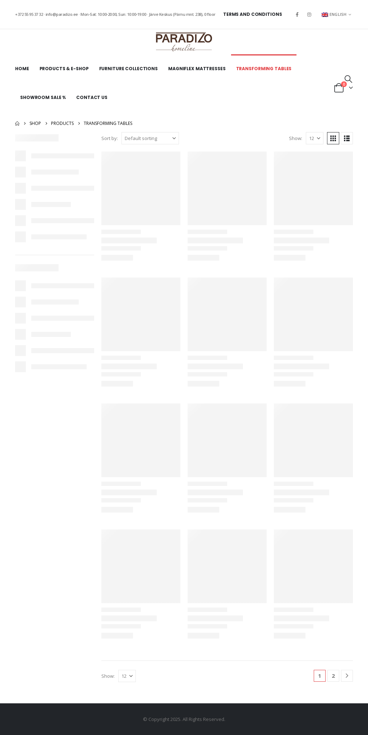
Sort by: (109, 138)
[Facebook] (297, 14)
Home (22, 69)
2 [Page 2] (333, 675)
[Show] (314, 138)
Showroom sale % (43, 97)
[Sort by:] (150, 138)
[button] (348, 79)
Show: (295, 138)
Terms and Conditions (252, 14)
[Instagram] (309, 14)
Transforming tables (264, 69)
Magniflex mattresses (197, 69)
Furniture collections (128, 69)
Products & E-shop (64, 69)
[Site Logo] (184, 41)
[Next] (347, 676)
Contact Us (91, 97)
